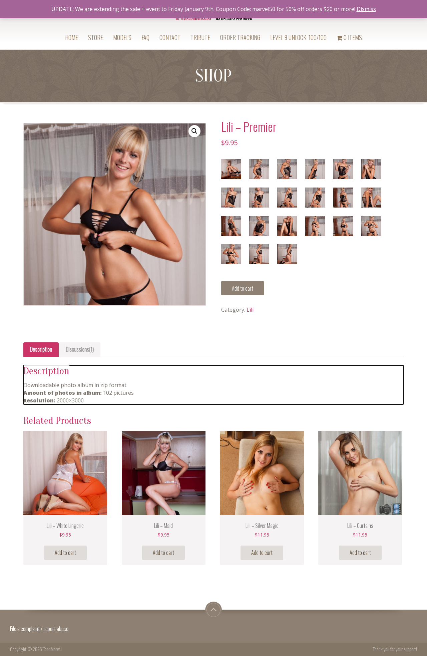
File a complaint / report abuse (39, 629)
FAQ (145, 37)
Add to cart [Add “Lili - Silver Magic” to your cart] (262, 553)
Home (71, 37)
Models (122, 37)
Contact (169, 37)
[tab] (41, 349)
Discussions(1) (80, 349)
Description (41, 349)
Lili (250, 309)
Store (95, 37)
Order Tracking (240, 37)
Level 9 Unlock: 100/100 (298, 37)
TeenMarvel (52, 649)
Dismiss (366, 9)
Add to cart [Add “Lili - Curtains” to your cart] (360, 553)
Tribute (200, 37)
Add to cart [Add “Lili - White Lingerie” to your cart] (65, 553)
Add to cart (242, 288)
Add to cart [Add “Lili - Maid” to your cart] (163, 553)
